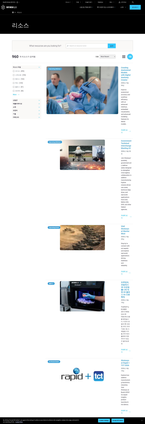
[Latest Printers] (104, 365)
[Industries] (124, 365)
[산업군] (26, 102)
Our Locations (119, 398)
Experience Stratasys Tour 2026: (90, 202)
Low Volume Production (82, 371)
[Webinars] (64, 390)
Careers (117, 401)
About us (117, 393)
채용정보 (100, 2)
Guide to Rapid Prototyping (83, 373)
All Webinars (58, 407)
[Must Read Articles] (84, 365)
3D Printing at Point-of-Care (63, 401)
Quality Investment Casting (63, 368)
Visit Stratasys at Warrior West (90, 125)
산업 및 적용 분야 (80, 8)
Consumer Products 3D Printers (121, 380)
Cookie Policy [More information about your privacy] (19, 422)
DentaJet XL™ (99, 376)
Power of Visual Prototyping (63, 371)
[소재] (26, 108)
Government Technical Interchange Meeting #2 (97, 96)
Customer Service (100, 407)
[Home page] (12, 14)
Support (97, 393)
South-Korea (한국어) (11, 2)
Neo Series (98, 373)
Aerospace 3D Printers (121, 376)
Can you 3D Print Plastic (82, 382)
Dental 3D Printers (120, 368)
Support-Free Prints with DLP (63, 379)
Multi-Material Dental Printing (63, 373)
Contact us (118, 395)
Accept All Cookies (118, 420)
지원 (77, 2)
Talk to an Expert (100, 401)
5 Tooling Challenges (81, 368)
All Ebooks (58, 382)
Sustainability (119, 407)
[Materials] (84, 390)
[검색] (112, 47)
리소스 (68, 2)
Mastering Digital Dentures (62, 404)
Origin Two (98, 371)
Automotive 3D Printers (121, 373)
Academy (117, 404)
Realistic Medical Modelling (83, 376)
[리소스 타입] (26, 68)
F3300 (97, 368)
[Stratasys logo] (11, 8)
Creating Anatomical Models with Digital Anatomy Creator (101, 69)
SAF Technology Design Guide (63, 376)
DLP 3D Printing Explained (82, 384)
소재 (116, 8)
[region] (72, 420)
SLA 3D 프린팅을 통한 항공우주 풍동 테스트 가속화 (98, 287)
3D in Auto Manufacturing (82, 379)
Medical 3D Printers (120, 371)
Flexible (77, 395)
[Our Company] (124, 390)
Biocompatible (79, 398)
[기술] (26, 115)
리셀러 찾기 (88, 2)
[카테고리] (26, 119)
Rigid (76, 393)
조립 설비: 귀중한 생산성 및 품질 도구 (93, 314)
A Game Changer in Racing (63, 395)
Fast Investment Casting (62, 393)
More (15, 96)
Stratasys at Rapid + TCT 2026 (90, 178)
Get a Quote (98, 398)
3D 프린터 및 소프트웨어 (99, 8)
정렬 (97, 58)
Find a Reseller (99, 395)
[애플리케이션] (26, 105)
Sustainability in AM (60, 398)
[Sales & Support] (104, 390)
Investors (117, 409)
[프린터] (26, 112)
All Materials (78, 401)
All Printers (98, 382)
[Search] (133, 2)
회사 (111, 2)
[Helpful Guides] (64, 365)
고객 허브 (122, 2)
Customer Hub (99, 404)
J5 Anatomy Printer (100, 379)
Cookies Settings (104, 420)
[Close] (142, 420)
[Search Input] (87, 47)
